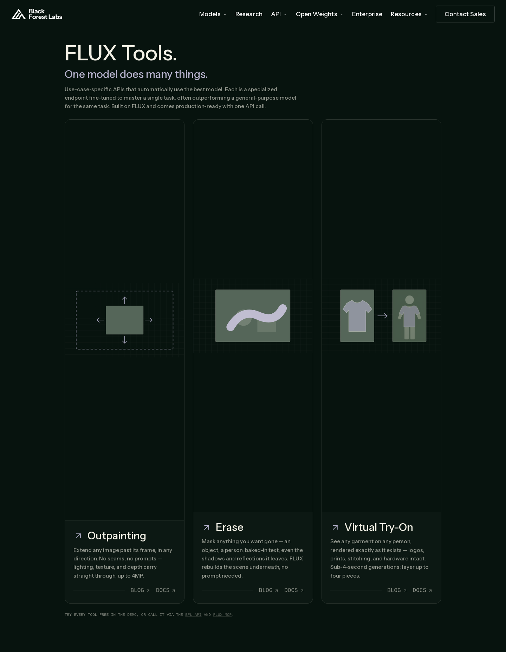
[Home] (37, 14)
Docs (166, 590)
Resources (409, 14)
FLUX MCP (222, 615)
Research (248, 14)
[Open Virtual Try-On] (381, 361)
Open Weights (320, 14)
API (279, 14)
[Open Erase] (252, 361)
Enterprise (367, 14)
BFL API (193, 615)
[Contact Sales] (465, 14)
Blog (140, 590)
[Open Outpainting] (124, 361)
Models (213, 14)
